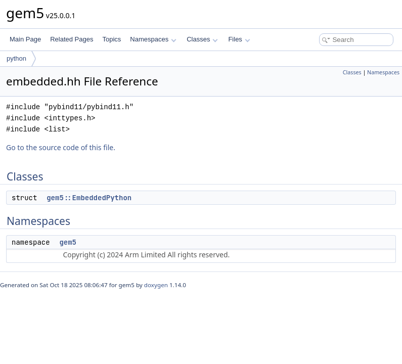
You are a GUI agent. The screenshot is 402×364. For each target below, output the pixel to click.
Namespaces (153, 39)
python (16, 58)
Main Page (25, 39)
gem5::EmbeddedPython (89, 197)
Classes (202, 39)
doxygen (156, 285)
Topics (111, 39)
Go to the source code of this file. (60, 147)
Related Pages (71, 39)
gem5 (67, 242)
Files (239, 39)
